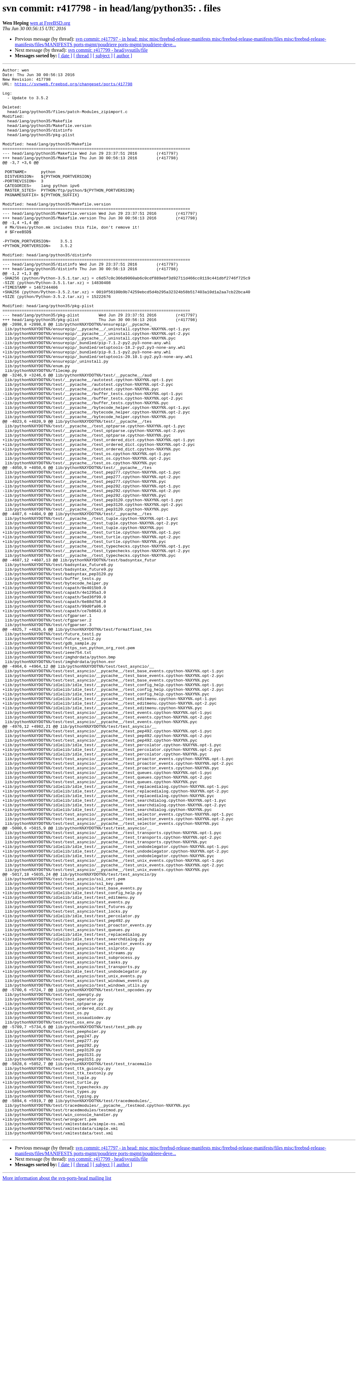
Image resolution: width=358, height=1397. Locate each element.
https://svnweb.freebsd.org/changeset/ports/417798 (73, 87)
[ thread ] (82, 55)
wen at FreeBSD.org (50, 23)
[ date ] (65, 55)
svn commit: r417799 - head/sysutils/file (108, 50)
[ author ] (123, 55)
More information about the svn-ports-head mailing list (56, 1391)
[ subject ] (103, 55)
